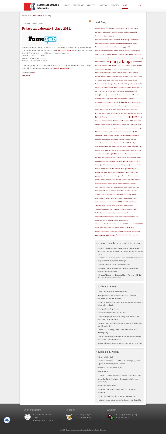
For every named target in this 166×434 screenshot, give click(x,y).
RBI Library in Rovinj (84, 418)
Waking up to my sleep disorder (108, 309)
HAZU (140, 84)
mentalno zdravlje (100, 124)
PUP (137, 172)
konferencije (118, 117)
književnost (134, 109)
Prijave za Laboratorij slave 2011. (46, 28)
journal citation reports (122, 106)
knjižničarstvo (131, 113)
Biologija (135, 43)
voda (137, 216)
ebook (109, 65)
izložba (116, 102)
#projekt (103, 28)
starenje (135, 198)
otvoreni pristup (111, 154)
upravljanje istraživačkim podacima (104, 216)
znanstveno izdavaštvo (105, 235)
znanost (129, 227)
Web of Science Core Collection (103, 224)
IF (141, 87)
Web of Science (123, 220)
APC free (130, 28)
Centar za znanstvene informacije (104, 50)
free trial (120, 84)
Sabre (125, 187)
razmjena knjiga (110, 179)
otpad (102, 150)
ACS (107, 28)
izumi (129, 102)
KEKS (102, 109)
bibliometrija (125, 40)
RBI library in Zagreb (84, 415)
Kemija (106, 109)
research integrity (112, 183)
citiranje (116, 50)
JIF (100, 106)
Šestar (137, 235)
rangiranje (135, 176)
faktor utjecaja (128, 80)
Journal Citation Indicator (108, 106)
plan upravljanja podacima (109, 157)
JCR (96, 106)
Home (34, 16)
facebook (136, 76)
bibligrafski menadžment (101, 39)
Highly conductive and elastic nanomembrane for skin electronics (120, 343)
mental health (137, 120)
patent (136, 154)
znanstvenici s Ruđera (124, 231)
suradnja (114, 201)
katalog (97, 109)
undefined (125, 212)
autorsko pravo (107, 32)
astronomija (98, 32)
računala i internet (121, 179)
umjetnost (118, 212)
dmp (108, 61)
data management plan (114, 58)
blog (124, 47)
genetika (130, 84)
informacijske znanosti (131, 91)
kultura (132, 117)
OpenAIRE (126, 142)
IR (129, 95)
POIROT (124, 157)
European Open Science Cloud (103, 76)
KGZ (110, 109)
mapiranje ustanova (107, 120)
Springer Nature (128, 198)
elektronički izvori (127, 69)
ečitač (131, 76)
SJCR (112, 198)
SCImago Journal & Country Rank (104, 194)
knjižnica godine (106, 113)
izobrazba (123, 102)
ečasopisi (126, 76)
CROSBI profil (137, 54)
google (135, 84)
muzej (139, 124)
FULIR (125, 84)
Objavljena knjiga (103, 371)
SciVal (129, 194)
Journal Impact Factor (135, 106)
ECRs (123, 65)
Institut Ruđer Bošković (114, 95)
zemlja (97, 227)
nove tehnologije (126, 131)
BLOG (40, 16)
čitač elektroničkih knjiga (128, 235)
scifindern (128, 190)
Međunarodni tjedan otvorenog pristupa (116, 124)
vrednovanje (98, 220)
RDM (133, 179)
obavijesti (116, 135)
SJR (116, 198)
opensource (135, 146)
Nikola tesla (98, 131)
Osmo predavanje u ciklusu (107, 386)
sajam (130, 187)
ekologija (108, 69)
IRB (133, 95)
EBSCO (119, 65)
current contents (99, 58)
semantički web (99, 198)
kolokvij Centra (101, 117)
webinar (105, 220)
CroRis (126, 54)
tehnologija (119, 205)
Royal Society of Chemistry (102, 187)
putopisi (97, 176)
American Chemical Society (116, 28)
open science (127, 146)
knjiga (119, 109)
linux (96, 120)
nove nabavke (117, 131)
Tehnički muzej (111, 205)
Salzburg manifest (100, 190)
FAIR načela (98, 80)
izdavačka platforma (100, 102)
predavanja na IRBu (132, 161)
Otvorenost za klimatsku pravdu (126, 154)
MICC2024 (134, 124)
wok (118, 224)
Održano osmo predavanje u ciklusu (110, 367)
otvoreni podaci (99, 154)
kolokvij (139, 113)
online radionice (109, 142)
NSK (133, 131)
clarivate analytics (135, 50)
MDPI (121, 120)
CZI (106, 58)
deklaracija (140, 58)
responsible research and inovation (127, 183)
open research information (115, 146)
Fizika (115, 84)
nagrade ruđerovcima (118, 128)
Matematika (116, 120)
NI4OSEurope (138, 128)
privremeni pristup (131, 169)
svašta (120, 201)
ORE (140, 146)
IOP (127, 95)
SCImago (134, 190)
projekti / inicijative (118, 172)
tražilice (135, 209)
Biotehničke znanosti (116, 47)
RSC (112, 187)
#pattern (97, 28)
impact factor (112, 91)
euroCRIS (135, 72)
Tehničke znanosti (100, 205)
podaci (119, 157)
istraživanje (138, 95)
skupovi (121, 198)
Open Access (118, 143)
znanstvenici (113, 231)
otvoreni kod (138, 150)
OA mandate (98, 135)
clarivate (127, 50)
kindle (114, 109)
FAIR (140, 76)
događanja (121, 62)
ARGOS (136, 28)
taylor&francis (133, 201)
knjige (123, 109)
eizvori (134, 65)
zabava (131, 224)
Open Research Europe (101, 146)
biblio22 (111, 39)
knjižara (128, 109)
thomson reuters (128, 205)
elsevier (114, 72)
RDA (129, 179)
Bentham (117, 36)
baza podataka (99, 36)
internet (123, 95)
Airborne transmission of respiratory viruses (112, 292)
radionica (123, 176)
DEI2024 (134, 58)
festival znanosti (99, 84)
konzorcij (125, 117)
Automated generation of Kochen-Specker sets (114, 264)
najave (127, 128)
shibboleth (107, 198)
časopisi (118, 235)
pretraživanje (104, 168)
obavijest (111, 135)
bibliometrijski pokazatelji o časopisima (121, 43)
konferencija (111, 117)
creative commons (112, 54)
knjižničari (124, 113)
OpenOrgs (133, 142)
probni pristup (99, 172)
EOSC (130, 72)
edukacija (129, 65)
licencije (140, 117)
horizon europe (99, 87)
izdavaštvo (110, 102)
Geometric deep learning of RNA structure (112, 313)
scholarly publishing (111, 190)
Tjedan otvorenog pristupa (102, 209)
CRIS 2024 (121, 54)
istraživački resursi (123, 98)
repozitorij (138, 179)
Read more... (26, 75)
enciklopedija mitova (122, 72)
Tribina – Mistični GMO (105, 357)
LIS (100, 121)
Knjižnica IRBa (115, 113)
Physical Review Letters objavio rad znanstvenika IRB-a (117, 396)
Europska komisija (117, 76)
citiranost (121, 50)
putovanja (116, 176)
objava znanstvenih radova (102, 139)
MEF (131, 120)
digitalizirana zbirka (100, 61)
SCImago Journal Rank (120, 194)
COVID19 (103, 54)
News (33, 73)
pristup (122, 168)
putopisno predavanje (107, 176)
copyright (97, 54)
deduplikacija (124, 58)
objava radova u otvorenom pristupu (129, 135)
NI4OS (131, 128)
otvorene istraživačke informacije (125, 150)
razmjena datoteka (100, 179)
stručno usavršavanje (100, 201)
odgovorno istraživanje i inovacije (127, 139)
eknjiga (97, 69)
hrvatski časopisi (108, 87)
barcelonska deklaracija (130, 32)
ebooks (114, 65)
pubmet (132, 172)
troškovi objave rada (100, 212)
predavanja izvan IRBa (115, 161)
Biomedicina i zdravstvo (102, 47)
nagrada (109, 128)
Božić (128, 47)
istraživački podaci (112, 98)
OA (136, 131)
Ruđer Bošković (118, 187)
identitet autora (136, 87)
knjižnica (98, 113)
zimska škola (103, 227)
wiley (114, 224)
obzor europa (114, 139)
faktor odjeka (106, 80)
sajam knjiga (136, 187)
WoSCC (125, 224)
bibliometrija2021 (135, 39)
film (106, 84)
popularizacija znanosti (101, 161)
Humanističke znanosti (125, 87)
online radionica (99, 142)
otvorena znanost (110, 150)
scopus (134, 194)
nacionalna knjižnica (100, 128)
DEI (130, 58)
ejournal (139, 65)
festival (135, 80)
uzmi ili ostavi (118, 216)
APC (126, 28)
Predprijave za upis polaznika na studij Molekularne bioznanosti (119, 375)
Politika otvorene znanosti (134, 157)
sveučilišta (126, 201)
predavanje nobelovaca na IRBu (133, 165)
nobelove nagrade (107, 131)
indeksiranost (120, 91)
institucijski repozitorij (101, 95)
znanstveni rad (136, 231)
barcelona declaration (117, 32)
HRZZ (115, 87)
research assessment (101, 183)
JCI (140, 102)
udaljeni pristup (111, 212)
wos (121, 224)
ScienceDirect (120, 190)
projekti (110, 172)
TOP (111, 209)
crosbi (131, 54)
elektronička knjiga (117, 69)
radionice (129, 176)
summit (109, 201)
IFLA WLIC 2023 (103, 91)
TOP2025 (116, 209)
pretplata (97, 168)
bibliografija (117, 39)
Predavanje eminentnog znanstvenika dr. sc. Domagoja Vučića (119, 400)
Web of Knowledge (113, 220)
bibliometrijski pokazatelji (102, 43)
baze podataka (109, 36)
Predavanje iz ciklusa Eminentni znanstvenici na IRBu (109, 165)
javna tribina (135, 102)
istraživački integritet (100, 98)
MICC (128, 124)
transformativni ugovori (126, 209)
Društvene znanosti (100, 65)
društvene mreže (137, 61)
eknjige (102, 69)
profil (105, 172)
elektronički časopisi (102, 73)
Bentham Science (125, 36)
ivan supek (132, 98)
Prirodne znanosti (114, 168)
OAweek (105, 135)
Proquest (127, 172)
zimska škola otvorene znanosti (116, 227)
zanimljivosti (138, 224)
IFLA (96, 91)
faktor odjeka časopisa (117, 80)
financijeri (110, 84)
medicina (127, 120)
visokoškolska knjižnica (129, 216)
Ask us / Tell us (123, 418)
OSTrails (97, 150)
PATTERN (98, 157)
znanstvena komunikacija (102, 231)
